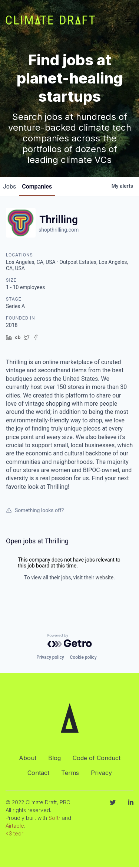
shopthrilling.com (59, 230)
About (27, 758)
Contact (38, 772)
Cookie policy (83, 657)
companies (37, 186)
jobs (9, 186)
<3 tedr (14, 833)
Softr (54, 818)
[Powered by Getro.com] (69, 640)
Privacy (101, 772)
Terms (70, 772)
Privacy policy (50, 657)
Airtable (15, 825)
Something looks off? (35, 510)
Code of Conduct (96, 758)
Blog (54, 758)
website (104, 577)
